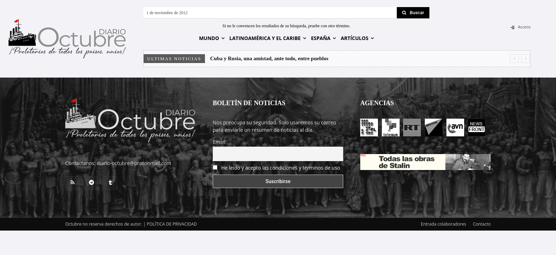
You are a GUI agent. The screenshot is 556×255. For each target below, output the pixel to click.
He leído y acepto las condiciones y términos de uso (280, 167)
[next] (525, 58)
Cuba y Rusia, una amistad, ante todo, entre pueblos (269, 58)
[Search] (413, 12)
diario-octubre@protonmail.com (134, 163)
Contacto (482, 224)
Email (219, 141)
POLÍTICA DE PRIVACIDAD (172, 224)
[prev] (514, 58)
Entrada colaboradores (443, 224)
